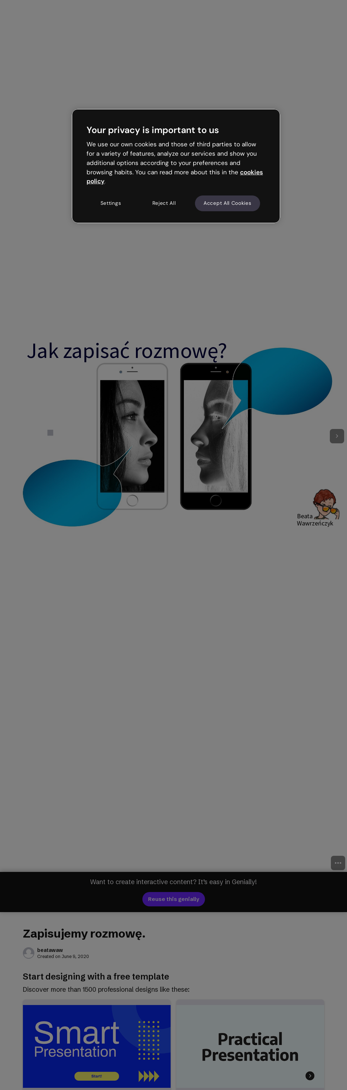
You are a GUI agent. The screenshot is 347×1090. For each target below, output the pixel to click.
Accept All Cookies (227, 203)
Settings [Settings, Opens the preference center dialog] (111, 203)
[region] (176, 166)
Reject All (164, 203)
